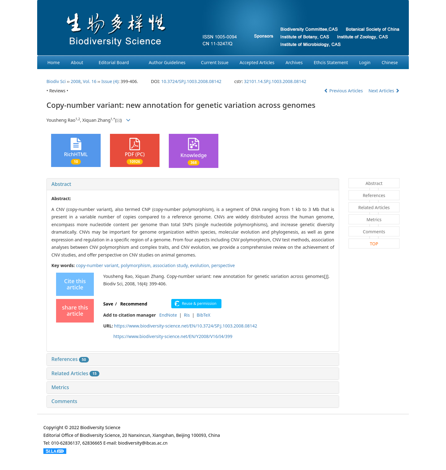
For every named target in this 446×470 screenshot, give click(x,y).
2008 (76, 81)
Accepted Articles (257, 62)
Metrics (60, 387)
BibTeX (203, 315)
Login (365, 62)
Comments (64, 401)
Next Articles (384, 91)
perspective (223, 265)
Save (108, 304)
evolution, (201, 265)
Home (53, 62)
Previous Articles (344, 91)
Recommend (133, 304)
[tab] (193, 184)
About (77, 62)
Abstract (61, 184)
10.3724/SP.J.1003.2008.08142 (191, 81)
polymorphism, (137, 265)
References (70, 359)
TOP (374, 244)
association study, (171, 265)
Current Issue (215, 62)
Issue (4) (109, 81)
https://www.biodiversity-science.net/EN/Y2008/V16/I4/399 (172, 336)
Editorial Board (114, 62)
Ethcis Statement (331, 62)
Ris (187, 315)
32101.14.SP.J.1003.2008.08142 (275, 81)
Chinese (390, 62)
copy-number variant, (98, 265)
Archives (294, 62)
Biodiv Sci (56, 81)
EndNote (168, 315)
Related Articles (75, 373)
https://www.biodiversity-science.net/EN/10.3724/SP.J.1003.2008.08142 (185, 326)
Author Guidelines (167, 62)
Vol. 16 (90, 81)
